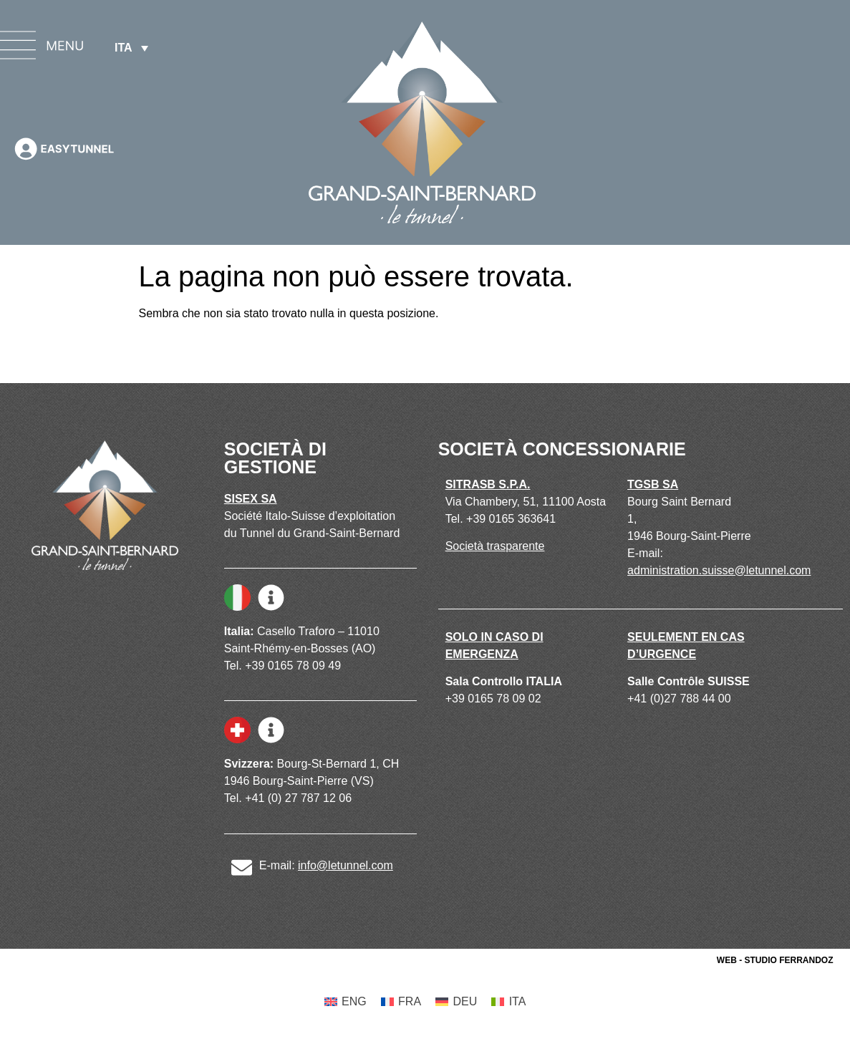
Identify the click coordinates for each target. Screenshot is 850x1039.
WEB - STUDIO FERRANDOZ (775, 960)
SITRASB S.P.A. (488, 484)
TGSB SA (652, 484)
